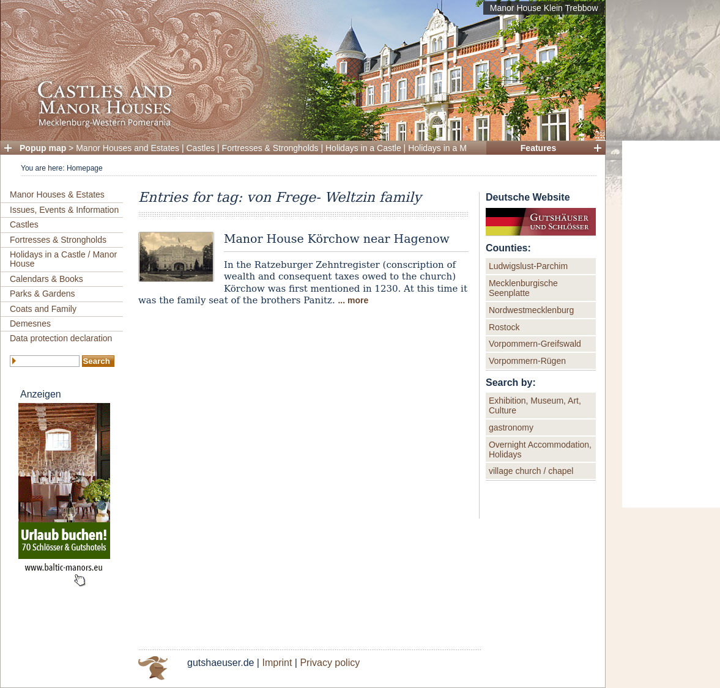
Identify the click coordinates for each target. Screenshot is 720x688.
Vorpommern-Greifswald (535, 344)
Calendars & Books (46, 279)
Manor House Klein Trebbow (544, 8)
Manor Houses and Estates (127, 148)
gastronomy (511, 427)
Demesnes (30, 323)
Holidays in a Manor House (459, 148)
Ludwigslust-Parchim (528, 266)
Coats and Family (43, 309)
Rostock (504, 327)
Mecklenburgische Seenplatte (523, 288)
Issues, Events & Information (64, 210)
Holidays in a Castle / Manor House (63, 259)
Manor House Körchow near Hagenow (337, 238)
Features (538, 148)
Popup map (43, 148)
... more (353, 300)
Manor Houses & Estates (57, 194)
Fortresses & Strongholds (270, 148)
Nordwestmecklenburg (531, 310)
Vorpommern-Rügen (527, 361)
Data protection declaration (61, 338)
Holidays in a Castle (363, 148)
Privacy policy (330, 662)
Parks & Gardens (42, 293)
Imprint (277, 662)
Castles (201, 148)
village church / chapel (531, 471)
